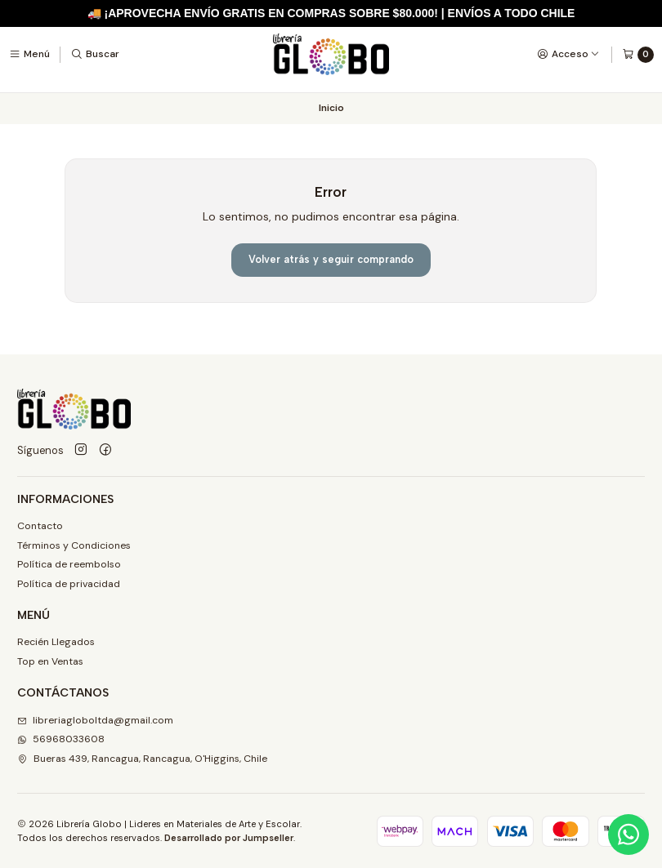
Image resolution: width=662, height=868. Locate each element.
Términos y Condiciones (74, 545)
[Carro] (638, 55)
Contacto (40, 525)
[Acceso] (568, 54)
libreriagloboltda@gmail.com (95, 720)
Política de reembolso (69, 564)
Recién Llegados (56, 641)
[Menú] (29, 54)
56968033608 (61, 739)
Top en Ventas (50, 661)
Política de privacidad (68, 583)
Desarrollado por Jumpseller (228, 838)
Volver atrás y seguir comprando (331, 259)
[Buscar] (95, 54)
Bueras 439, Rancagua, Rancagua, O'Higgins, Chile (142, 758)
